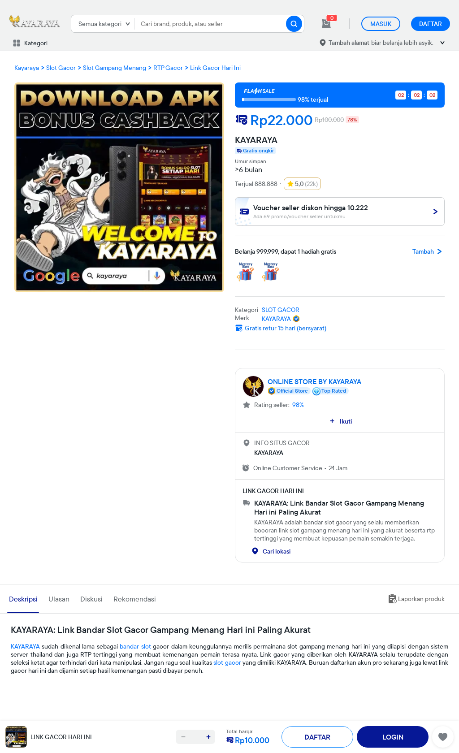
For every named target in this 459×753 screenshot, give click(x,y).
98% (298, 405)
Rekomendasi (134, 598)
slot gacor (227, 662)
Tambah (428, 251)
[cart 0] (326, 24)
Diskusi (91, 598)
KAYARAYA (25, 646)
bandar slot (135, 646)
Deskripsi (23, 598)
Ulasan (58, 598)
